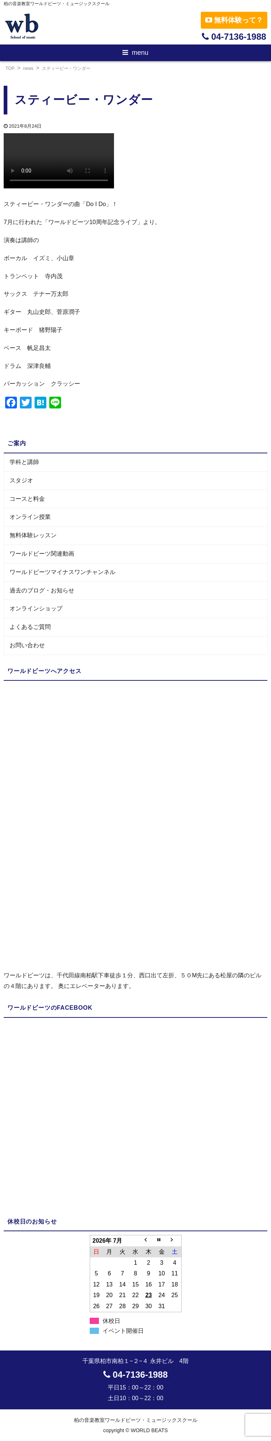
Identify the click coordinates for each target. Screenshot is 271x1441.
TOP (10, 68)
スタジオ (21, 480)
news (28, 68)
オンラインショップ (36, 608)
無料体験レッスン (33, 535)
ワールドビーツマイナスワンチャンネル (62, 572)
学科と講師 (24, 462)
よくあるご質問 (30, 627)
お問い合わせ (27, 645)
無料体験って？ (234, 20)
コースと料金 (27, 499)
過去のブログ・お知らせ (42, 590)
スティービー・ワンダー (66, 68)
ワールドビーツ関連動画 (42, 553)
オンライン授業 (30, 517)
